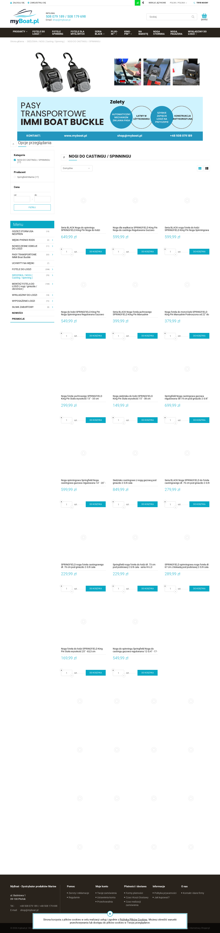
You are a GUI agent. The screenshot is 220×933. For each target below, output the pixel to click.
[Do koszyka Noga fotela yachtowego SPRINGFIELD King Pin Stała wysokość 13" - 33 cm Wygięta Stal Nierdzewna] (96, 420)
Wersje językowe (157, 3)
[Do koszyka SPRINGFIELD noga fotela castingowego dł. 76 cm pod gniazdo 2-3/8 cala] (96, 588)
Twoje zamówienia (107, 893)
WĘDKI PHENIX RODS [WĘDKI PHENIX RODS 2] (23, 240)
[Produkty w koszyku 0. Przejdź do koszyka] (204, 16)
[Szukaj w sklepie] (168, 16)
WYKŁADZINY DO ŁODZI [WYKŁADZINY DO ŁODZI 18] (24, 295)
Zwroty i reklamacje (79, 893)
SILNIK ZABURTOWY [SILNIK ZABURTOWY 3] (22, 307)
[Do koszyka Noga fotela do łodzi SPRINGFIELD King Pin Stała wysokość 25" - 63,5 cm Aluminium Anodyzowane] (96, 673)
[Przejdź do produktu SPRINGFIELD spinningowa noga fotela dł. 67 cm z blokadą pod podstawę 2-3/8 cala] (187, 537)
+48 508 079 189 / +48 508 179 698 (33, 906)
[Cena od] (22, 199)
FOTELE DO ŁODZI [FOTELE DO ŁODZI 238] (21, 269)
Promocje (18, 318)
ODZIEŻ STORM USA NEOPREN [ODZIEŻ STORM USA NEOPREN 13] (22, 232)
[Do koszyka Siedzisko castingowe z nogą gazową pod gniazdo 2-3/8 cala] (147, 504)
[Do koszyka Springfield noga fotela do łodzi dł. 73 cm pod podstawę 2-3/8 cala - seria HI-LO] (147, 588)
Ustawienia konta (106, 897)
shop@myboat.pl (62, 19)
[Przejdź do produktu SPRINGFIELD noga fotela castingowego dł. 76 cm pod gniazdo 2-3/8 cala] (83, 537)
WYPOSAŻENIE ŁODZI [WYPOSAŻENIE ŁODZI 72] (23, 301)
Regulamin (74, 897)
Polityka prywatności (165, 893)
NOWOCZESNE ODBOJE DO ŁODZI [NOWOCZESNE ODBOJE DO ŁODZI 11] (24, 247)
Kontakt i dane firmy (193, 893)
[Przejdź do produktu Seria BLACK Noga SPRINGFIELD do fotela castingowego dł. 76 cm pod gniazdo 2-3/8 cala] (187, 453)
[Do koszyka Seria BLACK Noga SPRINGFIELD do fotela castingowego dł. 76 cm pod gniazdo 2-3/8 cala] (199, 504)
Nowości (17, 313)
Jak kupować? (162, 897)
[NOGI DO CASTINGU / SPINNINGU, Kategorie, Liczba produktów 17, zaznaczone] (32, 161)
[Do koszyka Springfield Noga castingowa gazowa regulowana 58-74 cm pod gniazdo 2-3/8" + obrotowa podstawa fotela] (199, 420)
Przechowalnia (105, 901)
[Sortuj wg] (76, 168)
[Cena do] (42, 199)
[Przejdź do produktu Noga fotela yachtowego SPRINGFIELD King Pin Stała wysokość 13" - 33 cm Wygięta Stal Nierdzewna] (83, 368)
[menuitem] (20, 31)
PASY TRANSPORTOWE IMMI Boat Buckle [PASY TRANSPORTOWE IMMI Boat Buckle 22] (24, 255)
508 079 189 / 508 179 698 (66, 16)
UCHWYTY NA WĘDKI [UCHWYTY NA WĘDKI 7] (23, 263)
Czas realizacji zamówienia (133, 903)
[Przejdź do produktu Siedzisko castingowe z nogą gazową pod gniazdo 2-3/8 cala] (135, 453)
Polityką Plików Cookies (133, 919)
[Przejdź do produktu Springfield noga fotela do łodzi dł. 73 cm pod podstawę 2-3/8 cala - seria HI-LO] (135, 537)
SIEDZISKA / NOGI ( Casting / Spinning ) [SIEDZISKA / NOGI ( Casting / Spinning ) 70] (22, 276)
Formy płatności (134, 893)
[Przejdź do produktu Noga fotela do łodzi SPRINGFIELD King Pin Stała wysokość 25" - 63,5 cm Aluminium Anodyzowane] (83, 621)
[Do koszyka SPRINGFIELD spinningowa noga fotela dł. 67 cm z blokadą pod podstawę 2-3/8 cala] (199, 588)
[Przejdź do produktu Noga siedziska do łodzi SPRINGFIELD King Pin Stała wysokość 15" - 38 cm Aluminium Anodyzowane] (135, 368)
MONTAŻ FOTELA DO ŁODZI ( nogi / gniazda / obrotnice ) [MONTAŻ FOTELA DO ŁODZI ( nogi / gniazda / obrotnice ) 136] (24, 286)
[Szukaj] (193, 16)
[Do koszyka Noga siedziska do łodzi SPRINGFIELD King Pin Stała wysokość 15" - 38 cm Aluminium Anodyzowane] (147, 420)
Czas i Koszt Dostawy (137, 897)
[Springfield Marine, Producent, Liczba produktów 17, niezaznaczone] (26, 177)
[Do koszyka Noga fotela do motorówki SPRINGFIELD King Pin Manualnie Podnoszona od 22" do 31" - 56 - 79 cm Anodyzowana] (199, 336)
